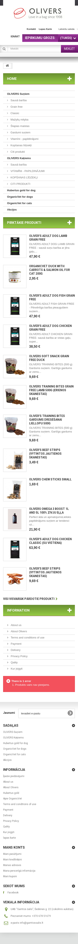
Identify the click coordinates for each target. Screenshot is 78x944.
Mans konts (14, 847)
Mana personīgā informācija (19, 870)
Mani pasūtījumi (12, 854)
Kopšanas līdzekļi (21, 145)
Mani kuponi (10, 876)
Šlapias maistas (20, 126)
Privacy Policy (19, 656)
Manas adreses (12, 865)
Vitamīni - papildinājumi (24, 138)
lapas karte (45, 29)
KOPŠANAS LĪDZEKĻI (24, 177)
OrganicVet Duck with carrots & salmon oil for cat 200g (49, 269)
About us (15, 625)
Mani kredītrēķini (12, 859)
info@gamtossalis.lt (31, 922)
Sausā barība (18, 100)
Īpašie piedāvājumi (13, 776)
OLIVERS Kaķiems (19, 158)
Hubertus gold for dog (21, 190)
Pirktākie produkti (24, 223)
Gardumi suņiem (20, 132)
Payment (15, 643)
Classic (14, 113)
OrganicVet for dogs (20, 196)
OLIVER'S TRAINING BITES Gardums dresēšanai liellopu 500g (47, 419)
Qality (14, 662)
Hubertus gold (11, 793)
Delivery (15, 650)
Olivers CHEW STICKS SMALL (50, 479)
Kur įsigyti (16, 668)
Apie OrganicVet (12, 798)
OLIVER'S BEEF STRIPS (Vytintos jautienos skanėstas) (45, 453)
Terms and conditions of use (27, 637)
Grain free (16, 106)
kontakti (31, 29)
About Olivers (18, 631)
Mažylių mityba (19, 119)
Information (18, 610)
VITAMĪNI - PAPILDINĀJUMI (27, 171)
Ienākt (15, 36)
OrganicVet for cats (19, 203)
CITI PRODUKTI (20, 183)
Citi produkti (17, 151)
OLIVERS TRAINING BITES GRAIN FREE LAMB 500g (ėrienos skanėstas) (51, 390)
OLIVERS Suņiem (18, 93)
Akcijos (12, 209)
